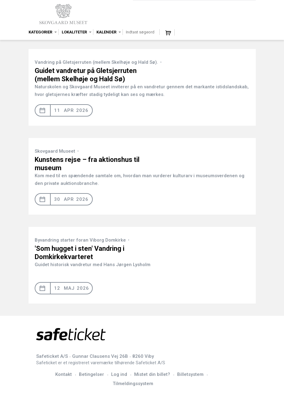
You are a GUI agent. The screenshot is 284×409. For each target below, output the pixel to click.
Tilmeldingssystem (133, 383)
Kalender (106, 32)
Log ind (119, 374)
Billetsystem (190, 374)
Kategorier (40, 32)
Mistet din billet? (152, 374)
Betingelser (91, 374)
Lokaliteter (74, 32)
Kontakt (63, 374)
